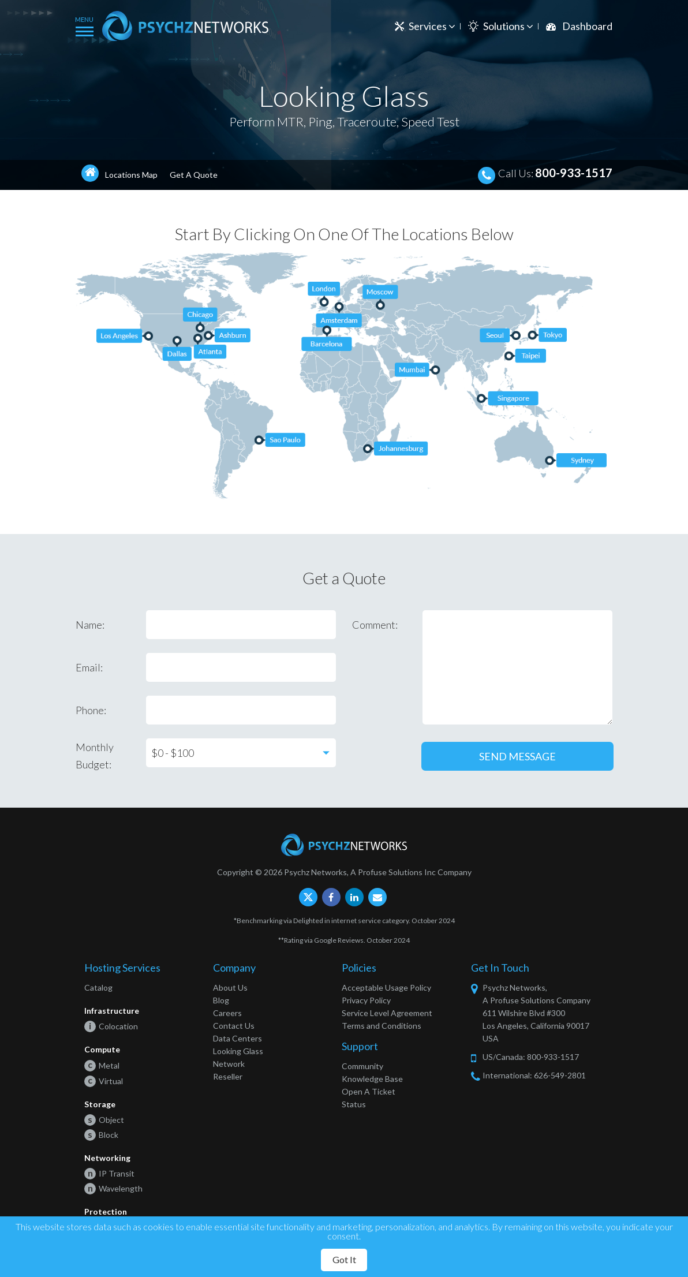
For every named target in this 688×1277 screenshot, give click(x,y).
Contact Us (234, 1025)
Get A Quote (194, 175)
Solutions (508, 26)
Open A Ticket (368, 1091)
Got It (344, 1259)
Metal (101, 1065)
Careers (227, 1013)
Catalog (98, 987)
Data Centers (237, 1038)
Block (101, 1135)
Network (229, 1064)
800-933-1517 (573, 173)
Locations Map (131, 175)
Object (104, 1120)
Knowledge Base (372, 1079)
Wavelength (113, 1188)
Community (362, 1066)
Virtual (103, 1081)
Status (354, 1104)
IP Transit (109, 1173)
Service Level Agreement (387, 1013)
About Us (230, 987)
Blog (221, 1000)
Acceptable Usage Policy (386, 987)
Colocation (111, 1026)
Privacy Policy (366, 1000)
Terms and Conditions (381, 1025)
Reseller (227, 1076)
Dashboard (587, 26)
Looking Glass (238, 1051)
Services (432, 26)
